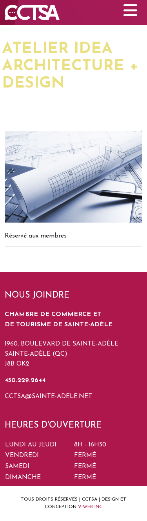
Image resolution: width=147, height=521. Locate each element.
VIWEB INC (90, 507)
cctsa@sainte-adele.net (48, 396)
